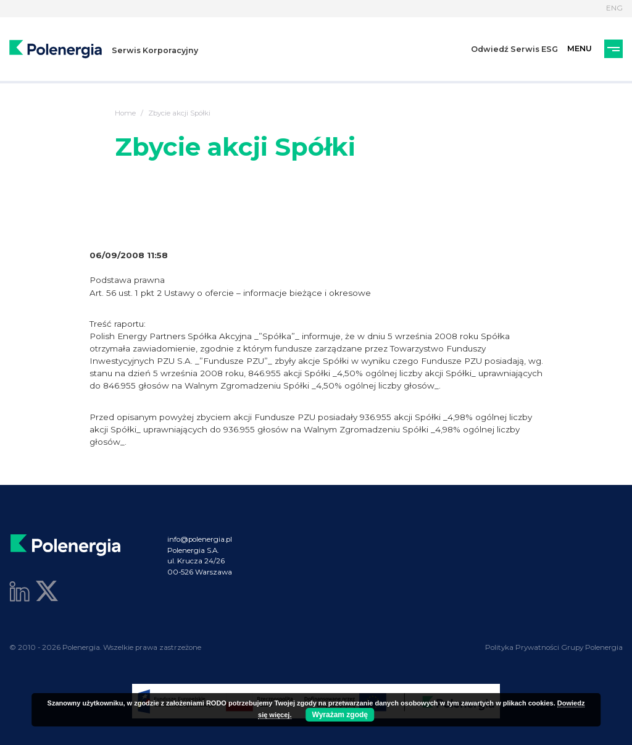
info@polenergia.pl (199, 539)
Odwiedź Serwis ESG (514, 49)
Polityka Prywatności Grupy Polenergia (554, 647)
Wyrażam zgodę (340, 714)
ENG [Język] (614, 8)
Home (125, 113)
